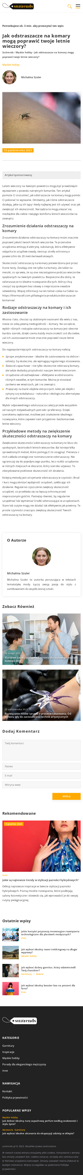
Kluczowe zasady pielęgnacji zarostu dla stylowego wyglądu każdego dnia (41, 659)
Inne (5, 1070)
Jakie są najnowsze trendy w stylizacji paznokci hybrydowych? (40, 880)
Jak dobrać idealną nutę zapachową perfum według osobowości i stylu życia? (40, 1122)
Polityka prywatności (15, 1097)
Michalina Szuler (31, 77)
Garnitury (8, 1045)
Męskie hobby (11, 64)
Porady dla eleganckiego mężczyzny (24, 1064)
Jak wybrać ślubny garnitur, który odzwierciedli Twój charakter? (48, 969)
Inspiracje (8, 1052)
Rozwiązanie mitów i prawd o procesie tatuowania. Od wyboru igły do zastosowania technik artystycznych (38, 715)
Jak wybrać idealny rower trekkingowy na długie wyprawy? (49, 951)
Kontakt (7, 1091)
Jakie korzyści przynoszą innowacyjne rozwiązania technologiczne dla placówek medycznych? (50, 933)
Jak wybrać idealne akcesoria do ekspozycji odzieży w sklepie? (38, 1133)
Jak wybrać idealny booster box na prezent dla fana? (48, 987)
